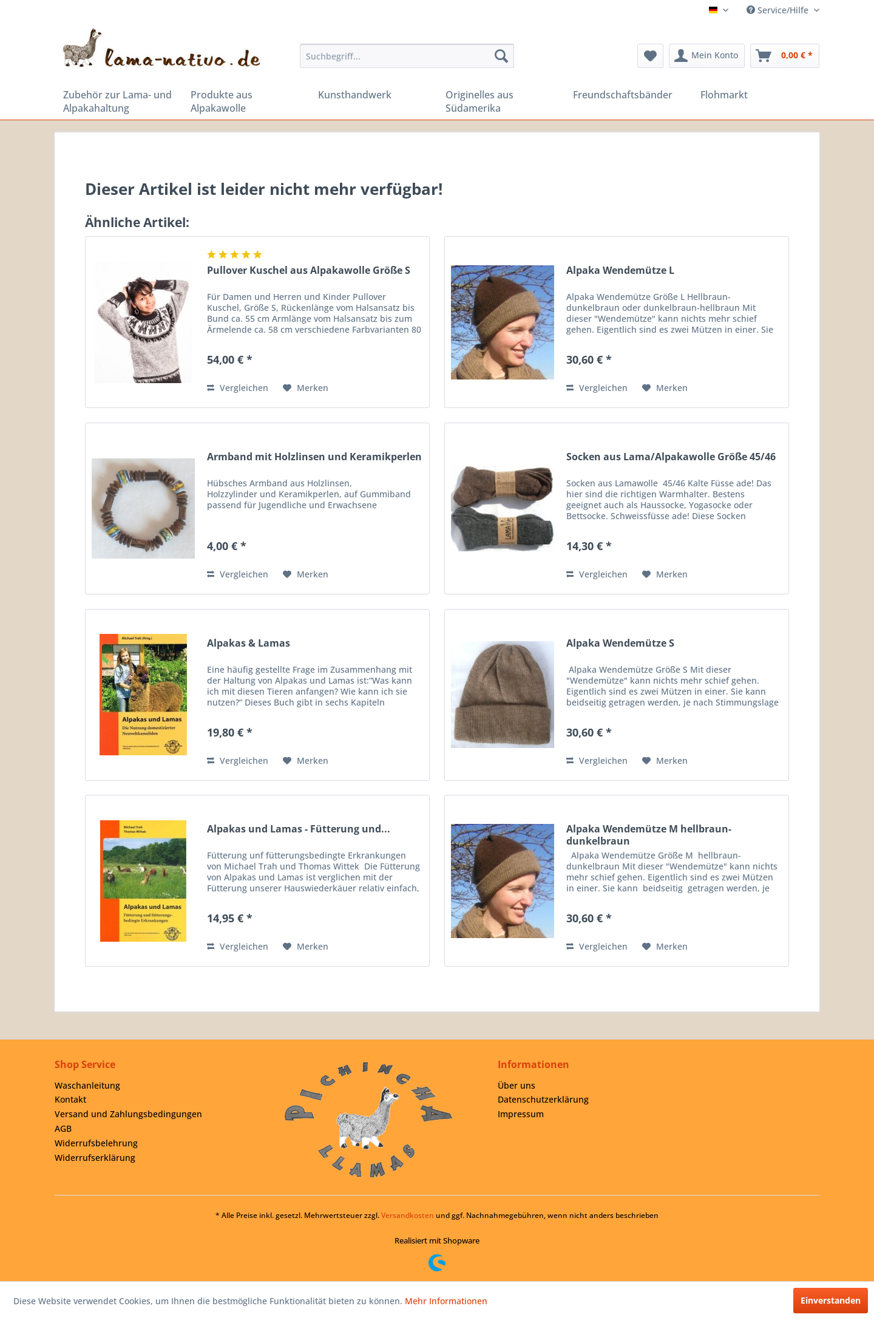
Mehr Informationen (446, 1301)
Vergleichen (237, 387)
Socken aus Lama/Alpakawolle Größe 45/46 (671, 457)
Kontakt (70, 1099)
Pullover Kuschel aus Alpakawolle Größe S (308, 270)
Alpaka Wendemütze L (620, 270)
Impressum (521, 1114)
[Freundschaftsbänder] (628, 94)
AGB (63, 1128)
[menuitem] (407, 56)
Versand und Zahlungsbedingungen (128, 1114)
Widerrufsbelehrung (96, 1143)
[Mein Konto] (707, 56)
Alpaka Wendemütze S (620, 643)
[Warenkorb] (784, 56)
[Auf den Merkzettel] (305, 388)
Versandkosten (407, 1215)
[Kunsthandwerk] (373, 94)
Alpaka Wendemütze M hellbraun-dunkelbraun (648, 835)
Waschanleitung (87, 1085)
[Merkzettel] (650, 56)
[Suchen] (501, 56)
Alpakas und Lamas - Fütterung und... (298, 829)
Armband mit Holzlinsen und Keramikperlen (314, 457)
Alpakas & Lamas (248, 643)
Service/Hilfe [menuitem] (779, 10)
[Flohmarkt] (755, 94)
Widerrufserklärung (95, 1157)
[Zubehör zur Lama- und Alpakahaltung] (118, 101)
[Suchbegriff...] (407, 56)
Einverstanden (831, 1300)
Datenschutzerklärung (543, 1099)
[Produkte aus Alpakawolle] (246, 101)
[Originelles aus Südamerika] (500, 101)
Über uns (516, 1085)
